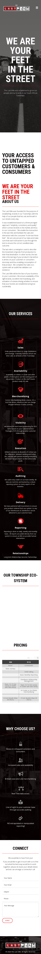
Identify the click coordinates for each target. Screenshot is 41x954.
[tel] (20, 899)
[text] (20, 878)
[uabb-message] (20, 910)
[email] (20, 885)
